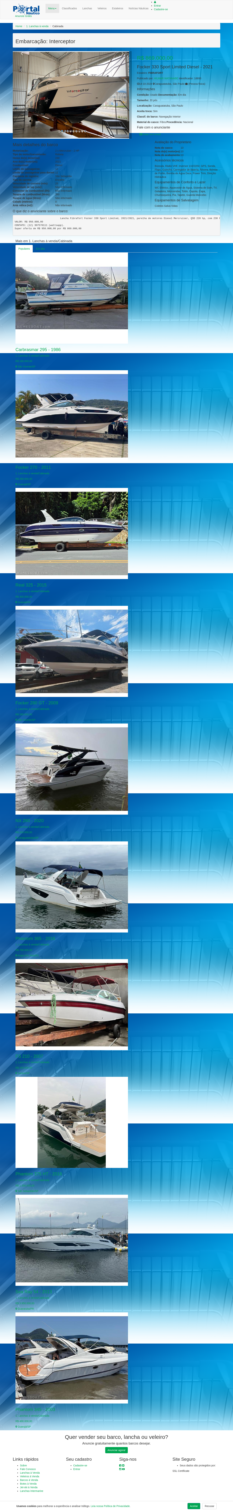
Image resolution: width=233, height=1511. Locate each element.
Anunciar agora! (117, 1450)
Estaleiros (117, 8)
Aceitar (194, 1506)
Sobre (23, 1465)
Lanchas (87, 8)
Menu (52, 8)
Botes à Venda (28, 1483)
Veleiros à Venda (29, 1476)
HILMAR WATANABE (166, 78)
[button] (22, 95)
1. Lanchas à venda (37, 26)
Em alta (40, 248)
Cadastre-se (161, 9)
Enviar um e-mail (150, 134)
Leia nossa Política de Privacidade (110, 1506)
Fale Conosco (28, 1469)
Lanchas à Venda (30, 1472)
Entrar (157, 5)
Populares (24, 248)
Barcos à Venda (29, 1480)
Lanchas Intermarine (31, 1491)
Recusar (209, 1506)
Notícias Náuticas (139, 8)
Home (18, 26)
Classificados (69, 8)
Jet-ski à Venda (28, 1487)
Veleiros (101, 8)
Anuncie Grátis (23, 16)
